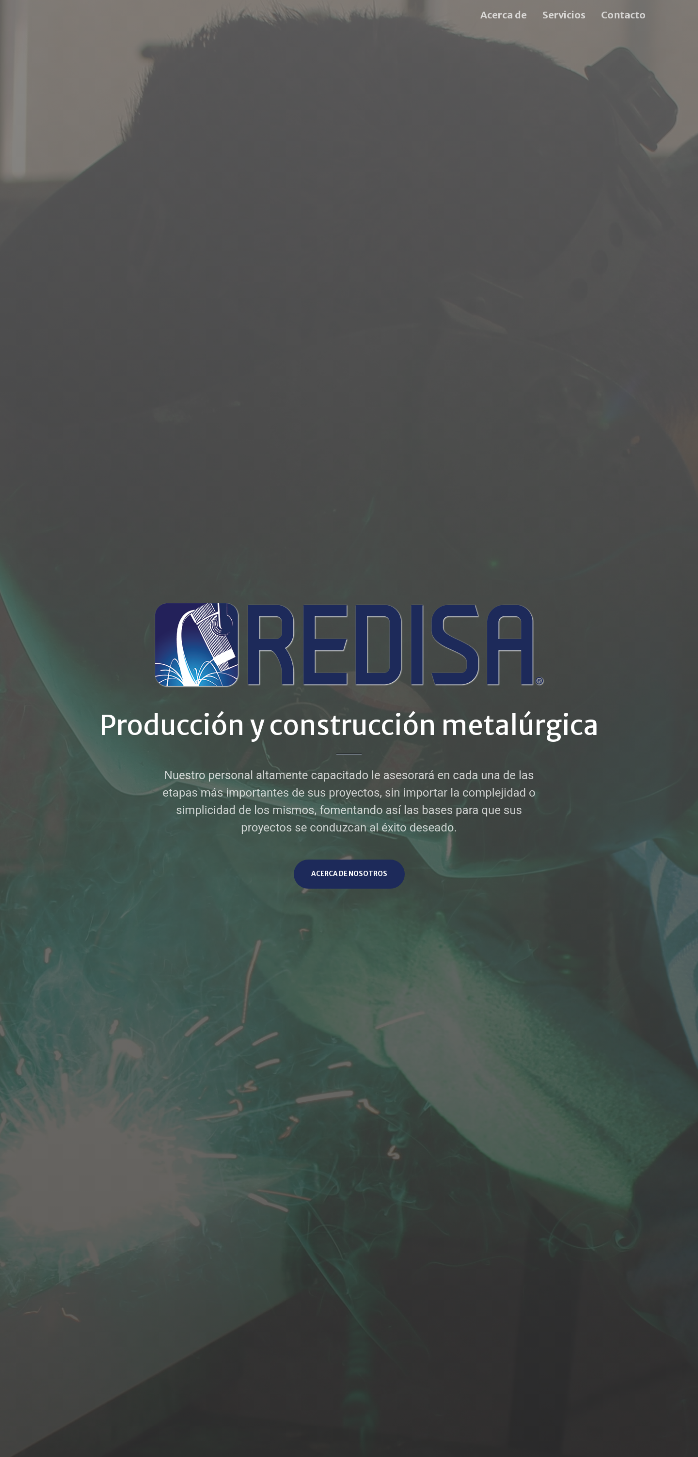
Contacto (623, 15)
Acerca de (503, 15)
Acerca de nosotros (349, 874)
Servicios (564, 15)
